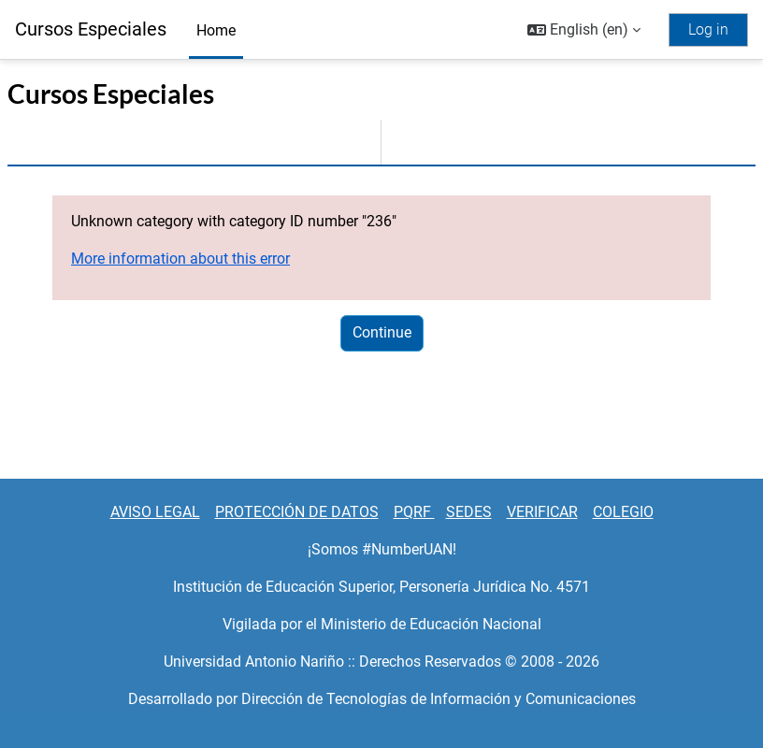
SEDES (469, 512)
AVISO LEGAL (155, 512)
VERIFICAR (542, 512)
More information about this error (180, 258)
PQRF (414, 512)
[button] (584, 30)
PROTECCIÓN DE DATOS (297, 512)
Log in (708, 29)
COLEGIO (623, 512)
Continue (382, 332)
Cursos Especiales (90, 29)
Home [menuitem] (216, 30)
